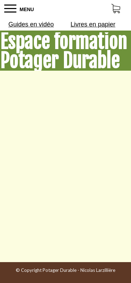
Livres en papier (93, 24)
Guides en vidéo (31, 24)
